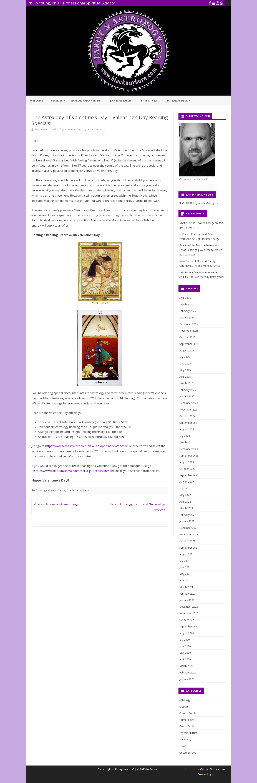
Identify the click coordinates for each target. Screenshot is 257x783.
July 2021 (184, 560)
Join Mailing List (121, 100)
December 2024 (188, 403)
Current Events (56, 490)
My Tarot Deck (177, 100)
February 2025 (187, 390)
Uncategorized (187, 752)
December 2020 (188, 606)
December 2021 (188, 527)
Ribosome (190, 769)
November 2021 (188, 534)
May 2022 (185, 495)
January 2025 (186, 396)
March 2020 (186, 666)
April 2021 (185, 580)
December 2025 (188, 324)
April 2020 (185, 659)
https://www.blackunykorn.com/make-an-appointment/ (82, 446)
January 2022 (186, 521)
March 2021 (186, 587)
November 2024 (188, 409)
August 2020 (186, 633)
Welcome (36, 100)
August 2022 (186, 481)
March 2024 (186, 442)
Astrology (41, 490)
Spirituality (185, 739)
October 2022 (187, 468)
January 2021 (186, 600)
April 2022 (185, 501)
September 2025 (188, 344)
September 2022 (188, 475)
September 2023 (188, 455)
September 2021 (188, 547)
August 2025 (186, 350)
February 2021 (187, 593)
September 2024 (188, 422)
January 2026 (186, 317)
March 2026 (186, 304)
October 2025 (187, 337)
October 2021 (187, 541)
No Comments (96, 129)
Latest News (150, 100)
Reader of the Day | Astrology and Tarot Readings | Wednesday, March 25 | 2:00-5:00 (200, 250)
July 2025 (184, 357)
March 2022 (186, 508)
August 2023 (186, 462)
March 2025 (186, 383)
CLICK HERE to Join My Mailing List (198, 203)
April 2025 (185, 376)
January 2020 (186, 679)
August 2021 (186, 554)
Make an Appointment (86, 100)
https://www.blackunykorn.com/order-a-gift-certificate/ (72, 471)
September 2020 (188, 626)
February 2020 (187, 672)
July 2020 (184, 639)
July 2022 (184, 488)
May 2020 (185, 652)
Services (56, 100)
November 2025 (188, 330)
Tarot (86, 490)
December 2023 (188, 449)
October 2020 (187, 620)
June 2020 (185, 646)
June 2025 (185, 363)
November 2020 (188, 613)
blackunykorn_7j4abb (46, 129)
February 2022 (187, 514)
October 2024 (187, 416)
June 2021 (185, 567)
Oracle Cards (74, 490)
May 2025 (185, 370)
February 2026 (187, 311)
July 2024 (184, 436)
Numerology (186, 719)
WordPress (218, 774)
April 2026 (185, 298)
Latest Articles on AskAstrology (56, 504)
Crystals (183, 706)
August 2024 (186, 429)
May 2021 (185, 574)
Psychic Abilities (188, 732)
